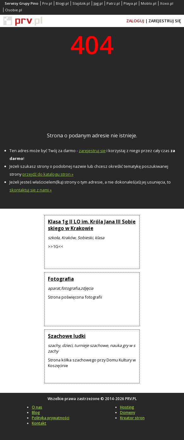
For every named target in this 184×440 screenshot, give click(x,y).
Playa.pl (130, 3)
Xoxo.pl (166, 3)
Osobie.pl (13, 10)
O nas (37, 407)
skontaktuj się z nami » (30, 190)
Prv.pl (47, 3)
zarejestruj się (92, 150)
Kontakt (39, 423)
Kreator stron (132, 418)
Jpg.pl (98, 3)
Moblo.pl (148, 3)
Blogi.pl (62, 3)
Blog (36, 412)
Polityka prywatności (50, 418)
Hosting (127, 407)
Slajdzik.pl (81, 3)
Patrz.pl (113, 3)
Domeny (127, 412)
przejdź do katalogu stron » (47, 174)
